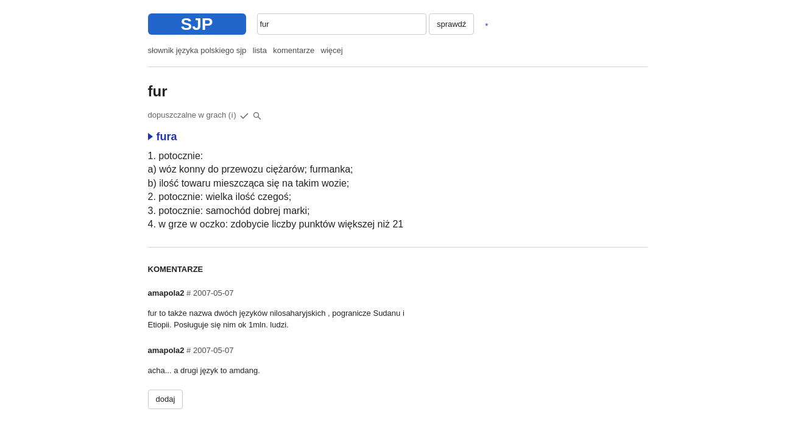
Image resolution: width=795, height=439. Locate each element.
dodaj (165, 399)
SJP (197, 24)
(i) (232, 115)
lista (260, 50)
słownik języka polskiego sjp (197, 50)
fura (162, 136)
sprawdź (451, 24)
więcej (332, 50)
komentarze (293, 50)
